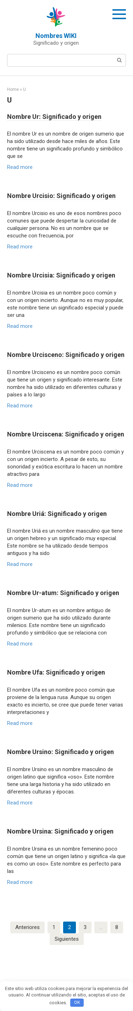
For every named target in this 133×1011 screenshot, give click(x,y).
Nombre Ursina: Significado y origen (60, 831)
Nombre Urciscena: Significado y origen (65, 434)
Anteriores (27, 927)
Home (13, 89)
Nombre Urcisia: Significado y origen (61, 275)
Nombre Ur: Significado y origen (54, 116)
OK (77, 1002)
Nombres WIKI (56, 35)
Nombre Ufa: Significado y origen (56, 672)
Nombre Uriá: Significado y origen (57, 513)
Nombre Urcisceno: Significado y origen (65, 354)
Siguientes (67, 939)
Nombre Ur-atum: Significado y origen (63, 593)
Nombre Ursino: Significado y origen (60, 751)
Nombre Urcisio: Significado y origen (61, 195)
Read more (20, 167)
